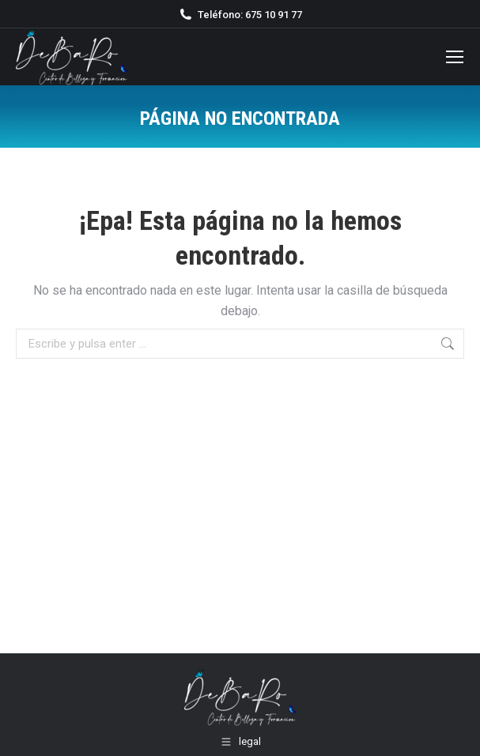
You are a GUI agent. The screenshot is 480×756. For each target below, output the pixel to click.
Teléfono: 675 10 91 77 (240, 14)
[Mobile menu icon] (454, 56)
